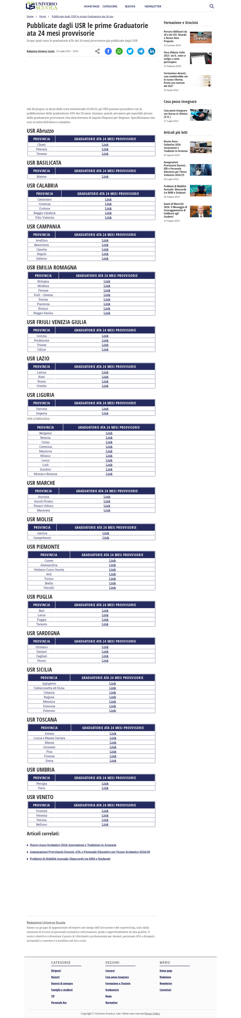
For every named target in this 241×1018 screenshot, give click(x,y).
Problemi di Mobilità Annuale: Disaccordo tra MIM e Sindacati (70, 859)
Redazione (165, 977)
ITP (53, 996)
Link (105, 145)
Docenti (55, 977)
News (108, 996)
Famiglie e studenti (62, 990)
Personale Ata (59, 1002)
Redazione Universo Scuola (40, 51)
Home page (166, 970)
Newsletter (153, 6)
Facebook (108, 51)
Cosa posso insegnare (117, 977)
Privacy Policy (152, 1013)
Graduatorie (112, 990)
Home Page (91, 6)
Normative (111, 1002)
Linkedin (151, 51)
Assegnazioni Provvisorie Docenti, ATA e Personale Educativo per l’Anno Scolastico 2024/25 (90, 852)
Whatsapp (119, 51)
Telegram (140, 51)
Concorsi (110, 970)
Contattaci (165, 990)
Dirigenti (56, 970)
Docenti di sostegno (62, 983)
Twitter (130, 51)
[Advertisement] (92, 82)
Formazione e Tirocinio (117, 983)
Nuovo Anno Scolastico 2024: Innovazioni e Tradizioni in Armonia (73, 845)
